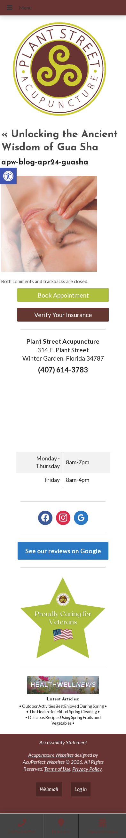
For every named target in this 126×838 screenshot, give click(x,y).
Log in (81, 789)
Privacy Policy (87, 769)
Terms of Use (57, 769)
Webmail (49, 789)
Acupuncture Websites (51, 755)
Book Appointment (63, 295)
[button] (8, 176)
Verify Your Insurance (63, 314)
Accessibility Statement (63, 742)
